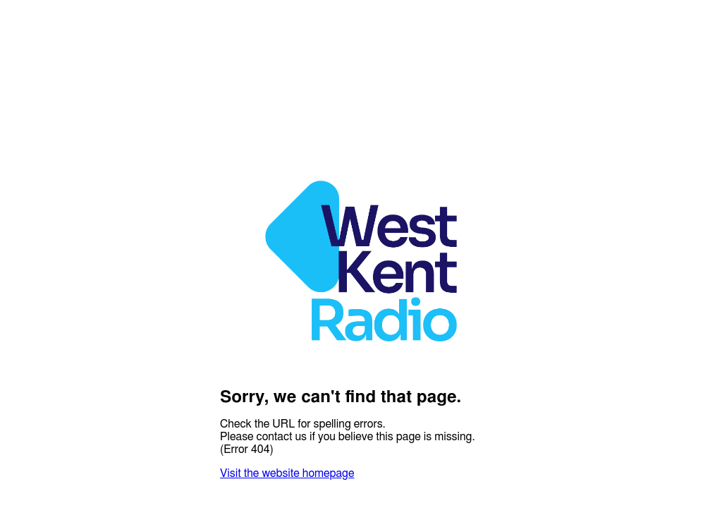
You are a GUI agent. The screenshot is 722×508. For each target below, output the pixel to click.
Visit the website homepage (287, 473)
